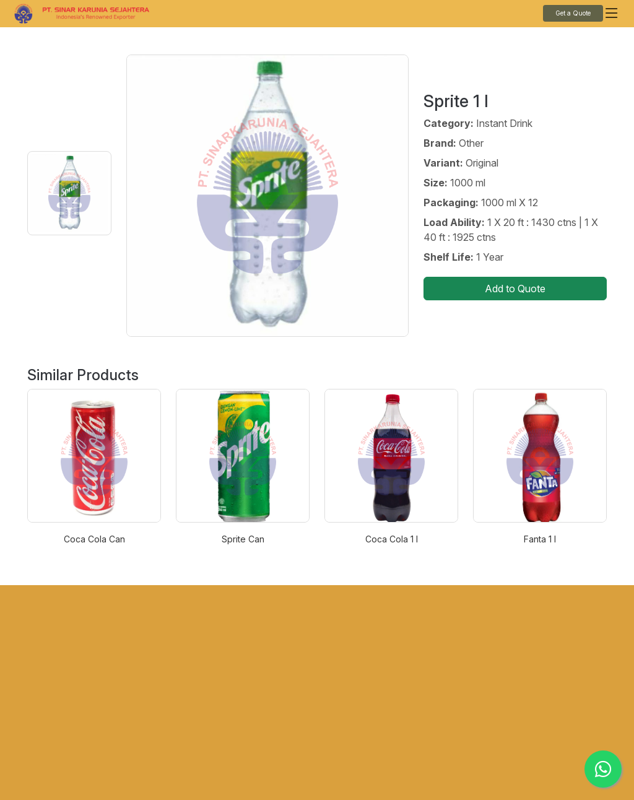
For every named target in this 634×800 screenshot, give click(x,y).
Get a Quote (573, 13)
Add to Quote (515, 288)
